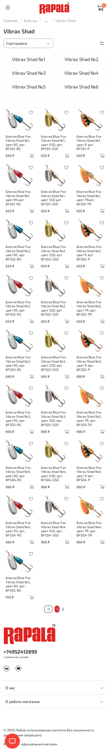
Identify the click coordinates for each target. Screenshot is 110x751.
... (46, 20)
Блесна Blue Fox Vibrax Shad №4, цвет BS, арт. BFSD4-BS (18, 474)
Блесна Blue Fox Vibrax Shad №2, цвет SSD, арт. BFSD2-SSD (53, 308)
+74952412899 (20, 651)
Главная (11, 20)
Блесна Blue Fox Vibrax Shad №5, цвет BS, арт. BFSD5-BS (18, 584)
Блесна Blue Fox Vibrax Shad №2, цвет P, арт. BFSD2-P (89, 253)
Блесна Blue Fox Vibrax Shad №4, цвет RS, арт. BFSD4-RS (18, 529)
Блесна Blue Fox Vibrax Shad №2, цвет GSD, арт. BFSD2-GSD (53, 253)
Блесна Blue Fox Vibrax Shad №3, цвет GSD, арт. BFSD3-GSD (53, 363)
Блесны (30, 20)
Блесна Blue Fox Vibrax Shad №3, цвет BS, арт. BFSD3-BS (18, 363)
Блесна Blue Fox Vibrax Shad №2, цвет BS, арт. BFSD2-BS (18, 253)
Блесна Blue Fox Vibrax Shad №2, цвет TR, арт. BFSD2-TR (89, 308)
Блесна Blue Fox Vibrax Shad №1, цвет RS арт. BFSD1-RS (18, 197)
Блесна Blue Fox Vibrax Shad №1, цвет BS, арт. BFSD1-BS (18, 142)
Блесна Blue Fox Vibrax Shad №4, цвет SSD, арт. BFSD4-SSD (53, 529)
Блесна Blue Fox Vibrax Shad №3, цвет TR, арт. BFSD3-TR (89, 418)
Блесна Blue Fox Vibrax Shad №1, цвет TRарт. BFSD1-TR (89, 197)
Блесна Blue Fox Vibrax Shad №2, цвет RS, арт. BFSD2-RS (18, 308)
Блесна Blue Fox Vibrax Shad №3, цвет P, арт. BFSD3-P (89, 363)
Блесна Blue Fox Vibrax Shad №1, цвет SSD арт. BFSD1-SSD (53, 197)
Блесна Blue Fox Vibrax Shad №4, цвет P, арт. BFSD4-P (89, 474)
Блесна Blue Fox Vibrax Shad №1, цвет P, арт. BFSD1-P (89, 142)
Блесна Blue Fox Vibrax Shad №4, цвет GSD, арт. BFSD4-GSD (53, 474)
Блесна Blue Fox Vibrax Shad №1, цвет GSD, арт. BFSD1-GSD (53, 142)
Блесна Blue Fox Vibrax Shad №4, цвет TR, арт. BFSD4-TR (89, 529)
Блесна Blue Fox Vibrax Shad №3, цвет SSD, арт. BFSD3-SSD (53, 418)
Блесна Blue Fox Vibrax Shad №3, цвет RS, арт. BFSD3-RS (18, 418)
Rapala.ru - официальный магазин (30, 744)
